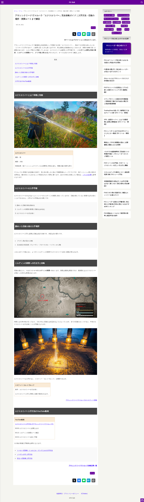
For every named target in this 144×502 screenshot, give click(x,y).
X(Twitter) (84, 493)
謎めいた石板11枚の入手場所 (25, 72)
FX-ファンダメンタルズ (111, 19)
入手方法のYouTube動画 (23, 81)
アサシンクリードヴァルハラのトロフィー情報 (81, 400)
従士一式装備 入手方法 (24, 458)
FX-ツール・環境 (109, 15)
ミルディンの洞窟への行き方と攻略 (27, 77)
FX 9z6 (72, 2)
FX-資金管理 (126, 22)
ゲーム (93, 27)
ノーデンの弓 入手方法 (24, 454)
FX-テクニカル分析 (123, 15)
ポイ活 (127, 29)
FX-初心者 (124, 26)
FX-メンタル (125, 19)
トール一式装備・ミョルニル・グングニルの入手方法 (35, 450)
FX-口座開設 (116, 22)
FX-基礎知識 (107, 22)
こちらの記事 (87, 175)
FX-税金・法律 (109, 29)
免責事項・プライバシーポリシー (67, 493)
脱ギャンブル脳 (116, 33)
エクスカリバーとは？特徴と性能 (26, 63)
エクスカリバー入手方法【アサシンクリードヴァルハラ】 (34, 424)
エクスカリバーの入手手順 (24, 68)
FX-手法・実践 (110, 26)
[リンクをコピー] (93, 34)
